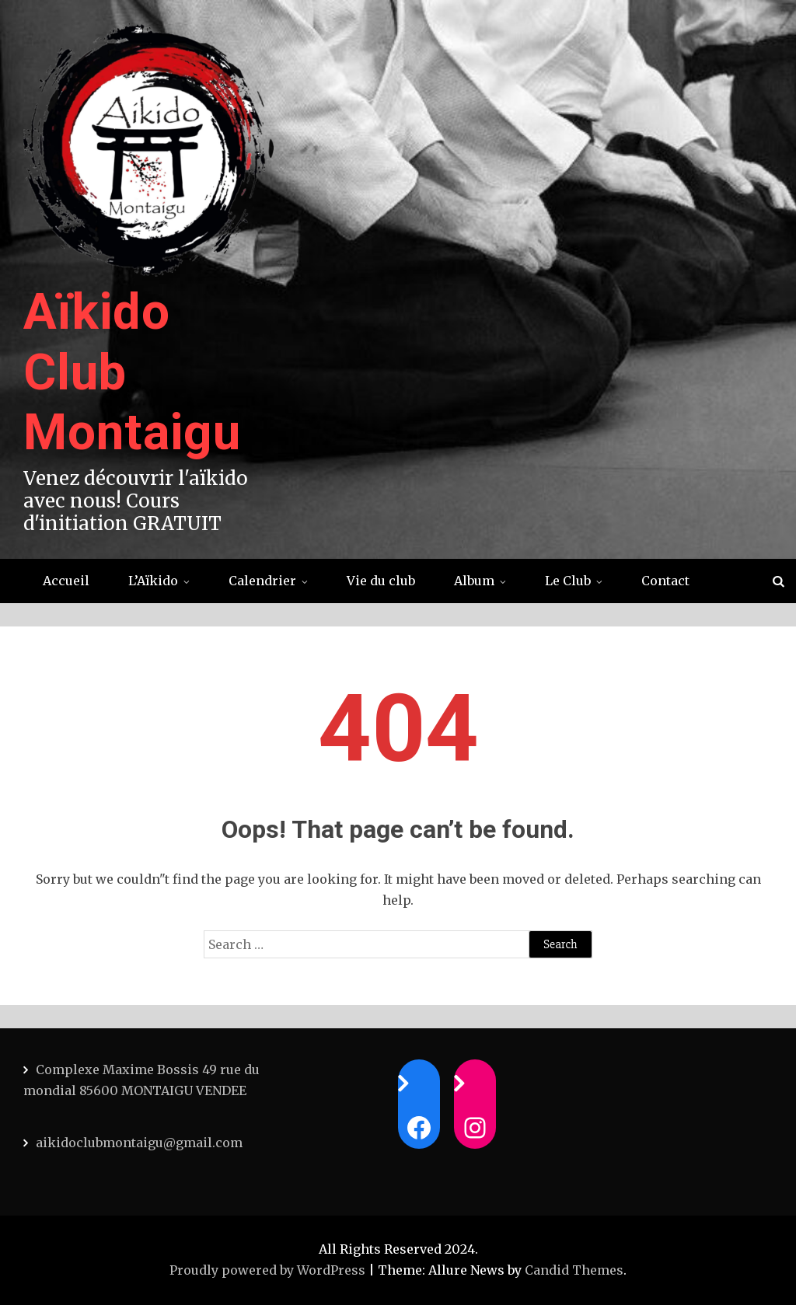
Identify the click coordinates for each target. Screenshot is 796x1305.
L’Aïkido (153, 580)
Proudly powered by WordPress (268, 1270)
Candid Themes (574, 1270)
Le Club (568, 580)
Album (474, 580)
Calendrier (262, 580)
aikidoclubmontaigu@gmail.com (139, 1142)
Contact (665, 580)
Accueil (66, 580)
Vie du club (381, 580)
